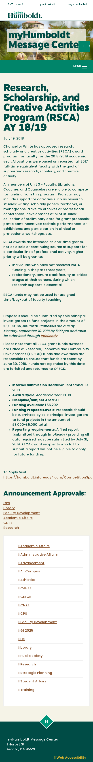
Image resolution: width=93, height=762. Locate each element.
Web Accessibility (70, 758)
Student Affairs (33, 681)
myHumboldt (77, 4)
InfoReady (49, 336)
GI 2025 (26, 631)
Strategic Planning (36, 673)
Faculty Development (21, 513)
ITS (22, 639)
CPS (6, 503)
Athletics (28, 580)
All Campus (30, 571)
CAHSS (26, 588)
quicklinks (47, 4)
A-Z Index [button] (15, 4)
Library (9, 508)
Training (27, 690)
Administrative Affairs (39, 555)
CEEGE (25, 597)
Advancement (32, 563)
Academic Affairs (18, 518)
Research (11, 528)
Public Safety (31, 656)
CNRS (8, 523)
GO (89, 46)
